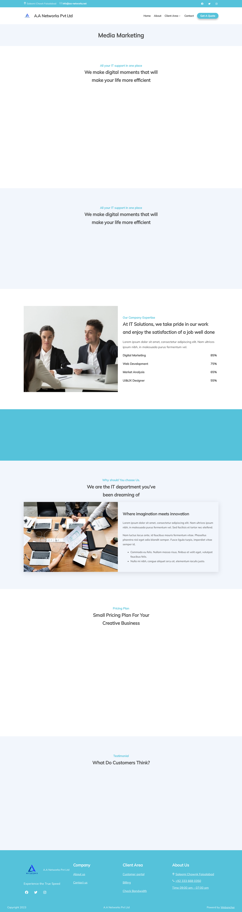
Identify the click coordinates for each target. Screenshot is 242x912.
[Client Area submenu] (179, 16)
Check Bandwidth (135, 891)
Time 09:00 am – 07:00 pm (190, 888)
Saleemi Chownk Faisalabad (194, 874)
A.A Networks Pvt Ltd (56, 869)
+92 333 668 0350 (188, 881)
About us (79, 874)
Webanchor (228, 907)
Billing (127, 882)
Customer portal (133, 874)
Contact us (80, 882)
